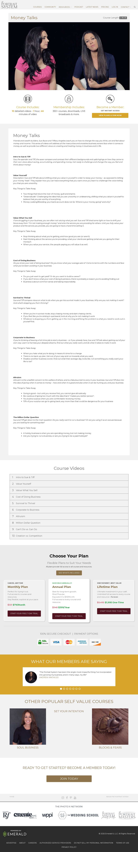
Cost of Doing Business (26, 496)
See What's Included (69, 573)
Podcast (78, 7)
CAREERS (32, 843)
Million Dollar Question (26, 522)
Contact (125, 7)
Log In (115, 7)
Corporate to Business (26, 509)
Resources (64, 7)
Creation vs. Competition (27, 535)
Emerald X (109, 834)
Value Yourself (22, 483)
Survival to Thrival (24, 503)
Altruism (19, 516)
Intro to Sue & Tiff (23, 477)
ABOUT (22, 843)
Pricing (105, 7)
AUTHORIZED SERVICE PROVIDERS (55, 843)
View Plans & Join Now (110, 115)
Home (12, 797)
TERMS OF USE (122, 843)
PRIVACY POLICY (69, 847)
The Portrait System (9, 4)
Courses (37, 7)
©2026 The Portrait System (117, 797)
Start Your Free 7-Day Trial (24, 613)
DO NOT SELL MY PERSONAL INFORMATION (93, 843)
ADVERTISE (11, 843)
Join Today (69, 778)
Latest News (92, 7)
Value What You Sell (25, 490)
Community (50, 7)
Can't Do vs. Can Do (25, 529)
